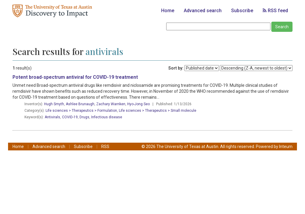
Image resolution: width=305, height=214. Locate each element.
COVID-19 (70, 117)
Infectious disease (106, 117)
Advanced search (203, 10)
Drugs (84, 117)
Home (167, 10)
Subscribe (242, 10)
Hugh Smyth (54, 104)
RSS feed (275, 10)
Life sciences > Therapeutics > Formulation (81, 110)
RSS (105, 146)
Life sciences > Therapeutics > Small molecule (157, 110)
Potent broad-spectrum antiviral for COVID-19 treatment (75, 77)
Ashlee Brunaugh (80, 104)
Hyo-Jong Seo (138, 104)
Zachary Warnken (110, 104)
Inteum (285, 146)
